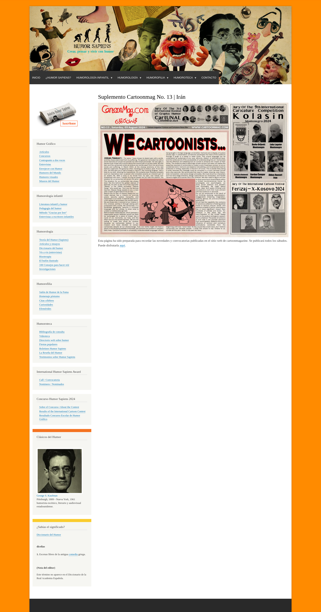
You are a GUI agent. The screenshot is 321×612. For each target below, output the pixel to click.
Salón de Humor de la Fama (54, 292)
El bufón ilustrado (48, 260)
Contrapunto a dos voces (52, 160)
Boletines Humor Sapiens (52, 348)
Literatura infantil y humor (53, 204)
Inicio (36, 77)
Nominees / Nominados (51, 384)
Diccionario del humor (51, 248)
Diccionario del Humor (49, 534)
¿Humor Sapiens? (58, 77)
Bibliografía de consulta (51, 331)
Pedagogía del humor (50, 208)
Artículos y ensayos (49, 244)
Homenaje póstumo (49, 296)
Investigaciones (47, 269)
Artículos (44, 151)
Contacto (208, 77)
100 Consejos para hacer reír (54, 265)
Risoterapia (45, 256)
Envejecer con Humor (50, 168)
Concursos (44, 156)
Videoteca (44, 336)
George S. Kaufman (47, 495)
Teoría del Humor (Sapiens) (53, 239)
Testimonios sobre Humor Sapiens (57, 357)
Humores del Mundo (50, 172)
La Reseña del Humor (50, 352)
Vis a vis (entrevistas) (50, 252)
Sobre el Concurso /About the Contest (59, 407)
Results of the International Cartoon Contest (62, 411)
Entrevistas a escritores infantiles (56, 216)
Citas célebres (46, 300)
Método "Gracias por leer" (53, 212)
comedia (73, 554)
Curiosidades (46, 304)
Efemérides (45, 308)
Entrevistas (45, 164)
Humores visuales (48, 177)
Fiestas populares (48, 344)
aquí (122, 245)
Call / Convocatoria (49, 379)
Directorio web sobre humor (54, 340)
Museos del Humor (49, 181)
